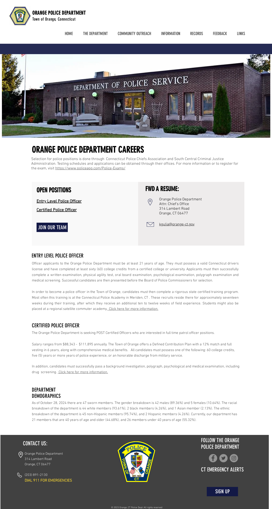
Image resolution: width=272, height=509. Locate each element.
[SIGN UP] (222, 491)
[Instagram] (234, 458)
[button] (95, 33)
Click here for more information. (132, 309)
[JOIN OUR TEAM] (52, 227)
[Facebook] (213, 458)
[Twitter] (223, 458)
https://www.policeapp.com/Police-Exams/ (90, 168)
